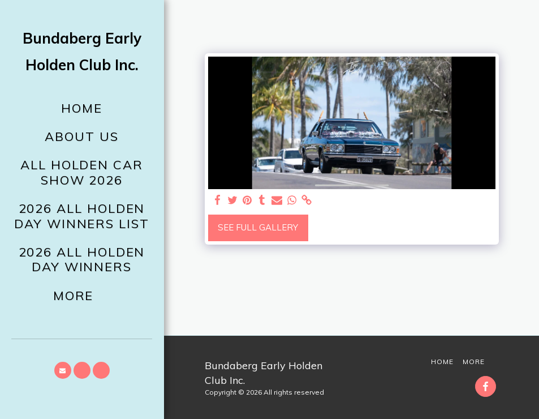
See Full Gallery (258, 227)
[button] (62, 370)
